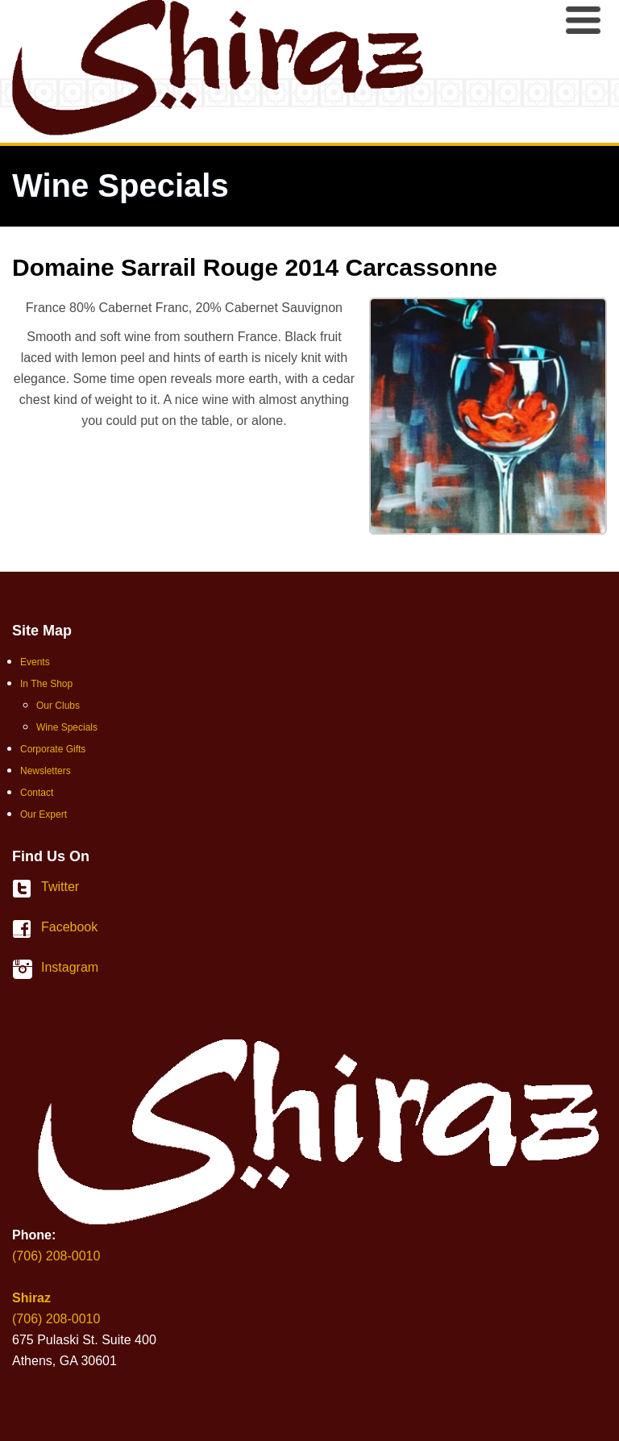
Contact (36, 792)
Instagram (26, 969)
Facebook (26, 929)
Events (35, 662)
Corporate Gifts (52, 749)
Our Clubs (58, 705)
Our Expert (43, 814)
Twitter (26, 889)
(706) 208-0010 (56, 1256)
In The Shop (46, 683)
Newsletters (45, 771)
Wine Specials (67, 727)
